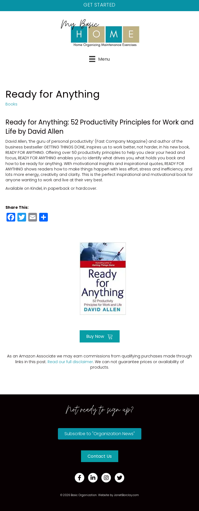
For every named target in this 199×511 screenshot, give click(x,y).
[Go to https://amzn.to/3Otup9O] (99, 277)
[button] (99, 434)
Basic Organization (84, 495)
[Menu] (99, 59)
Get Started (99, 4)
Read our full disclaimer (70, 361)
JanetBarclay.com (126, 495)
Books (11, 104)
